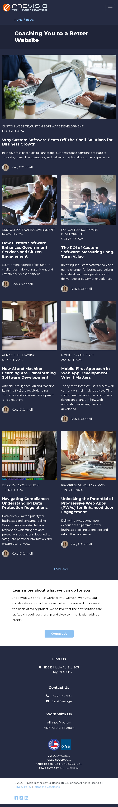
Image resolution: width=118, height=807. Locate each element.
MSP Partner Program (59, 727)
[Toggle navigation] (110, 7)
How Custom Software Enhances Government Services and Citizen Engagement (24, 249)
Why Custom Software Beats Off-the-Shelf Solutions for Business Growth (57, 142)
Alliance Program (59, 722)
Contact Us (59, 633)
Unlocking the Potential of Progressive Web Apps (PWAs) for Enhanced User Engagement (87, 505)
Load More (61, 569)
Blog (30, 19)
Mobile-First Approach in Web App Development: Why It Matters (85, 373)
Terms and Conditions (47, 786)
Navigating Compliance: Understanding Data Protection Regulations (25, 503)
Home (18, 19)
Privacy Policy (23, 786)
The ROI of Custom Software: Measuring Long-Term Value (88, 252)
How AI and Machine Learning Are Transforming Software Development (29, 373)
